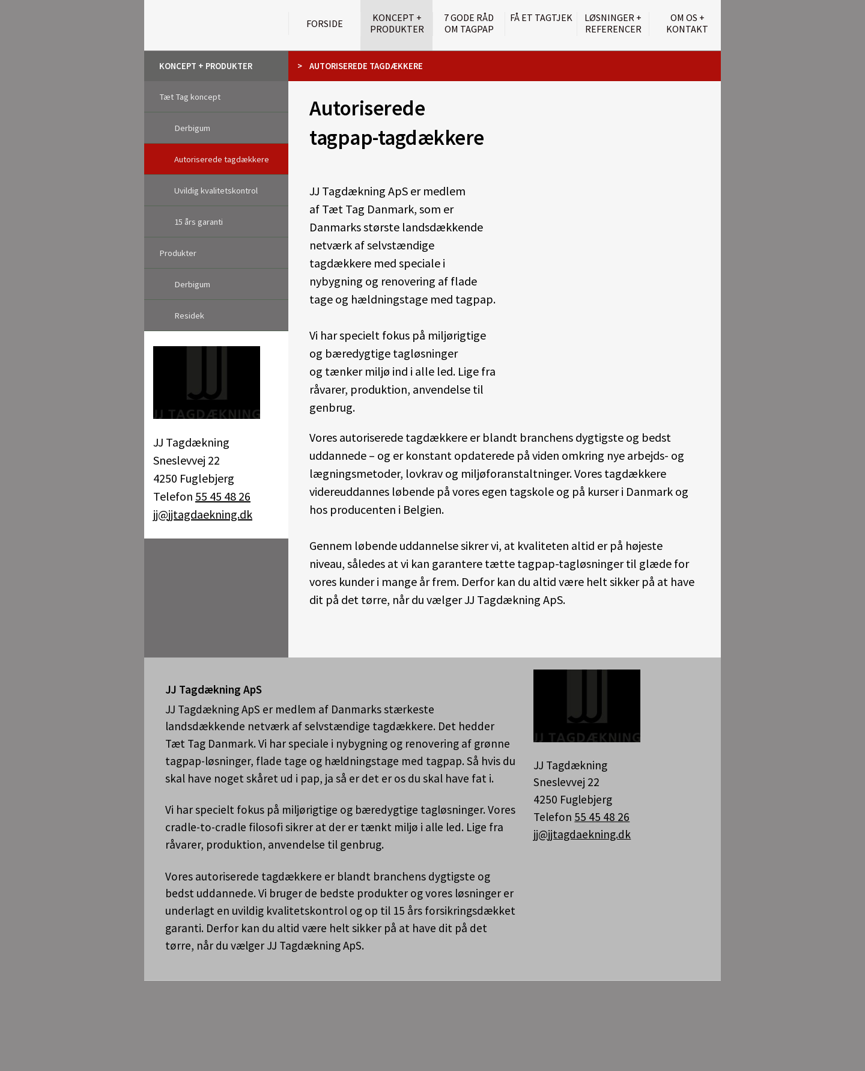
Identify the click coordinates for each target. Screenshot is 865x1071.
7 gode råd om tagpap (469, 23)
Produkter (177, 253)
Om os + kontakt (687, 23)
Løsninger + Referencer (613, 23)
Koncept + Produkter (397, 23)
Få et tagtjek (541, 17)
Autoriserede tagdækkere (221, 159)
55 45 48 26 (222, 496)
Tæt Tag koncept (189, 96)
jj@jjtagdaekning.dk (202, 514)
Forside (324, 23)
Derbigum (192, 128)
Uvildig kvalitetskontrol (216, 190)
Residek (189, 315)
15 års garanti (198, 221)
